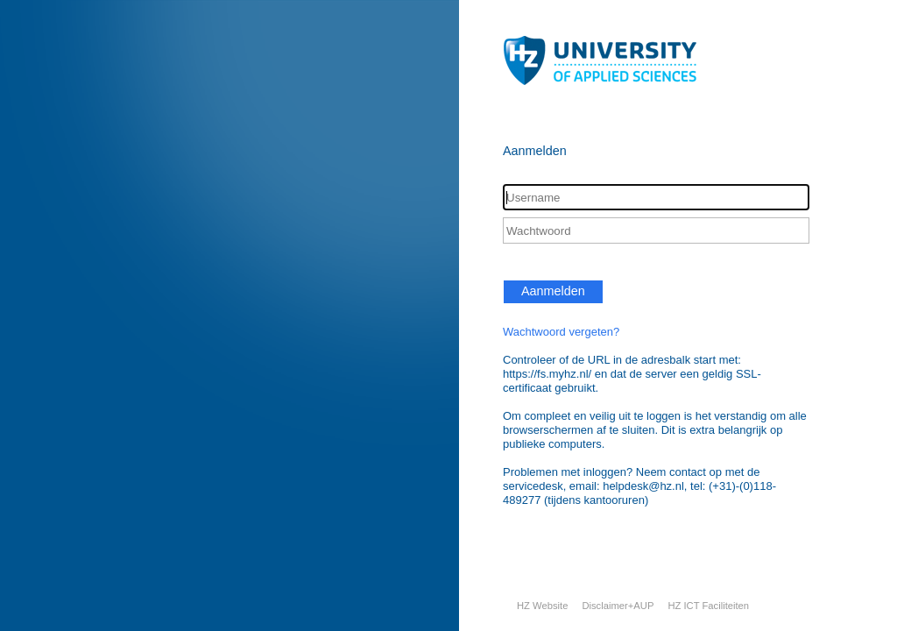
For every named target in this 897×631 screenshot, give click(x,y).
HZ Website (542, 605)
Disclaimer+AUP (617, 605)
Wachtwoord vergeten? (561, 331)
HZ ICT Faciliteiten (708, 605)
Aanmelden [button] (553, 291)
